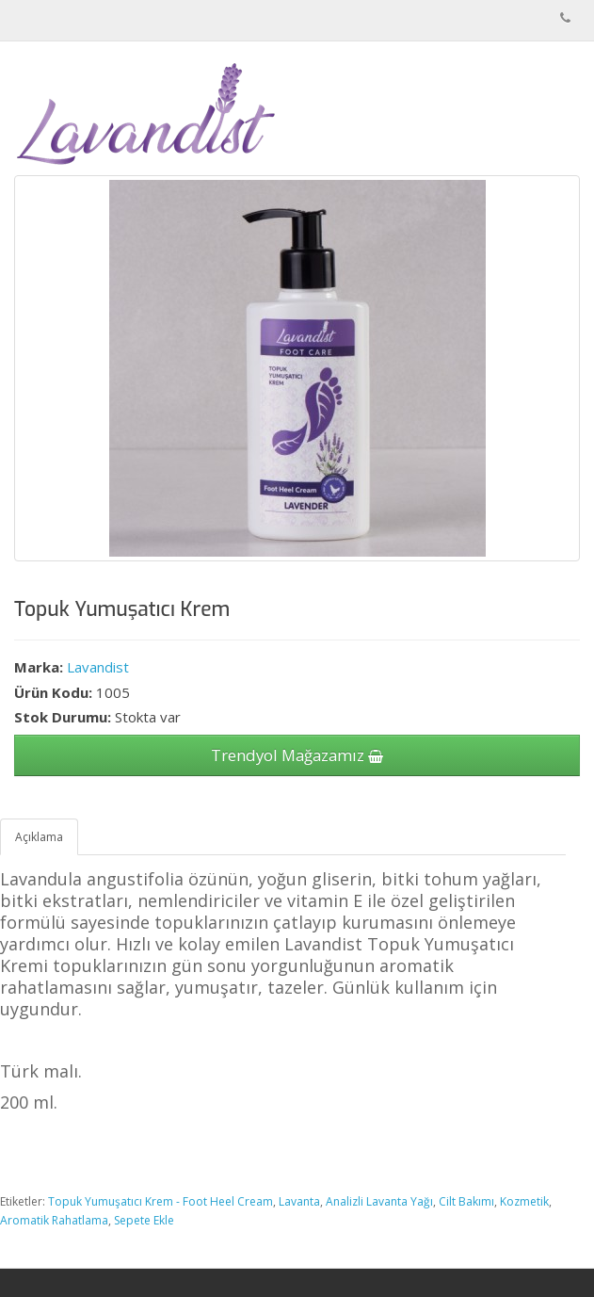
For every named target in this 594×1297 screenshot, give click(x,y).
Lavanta (299, 1201)
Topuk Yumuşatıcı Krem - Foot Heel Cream (160, 1201)
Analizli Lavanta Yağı (379, 1201)
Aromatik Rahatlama (54, 1220)
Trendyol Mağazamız (297, 755)
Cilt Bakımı (466, 1201)
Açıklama (39, 837)
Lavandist (98, 666)
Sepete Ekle (144, 1220)
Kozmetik (524, 1201)
